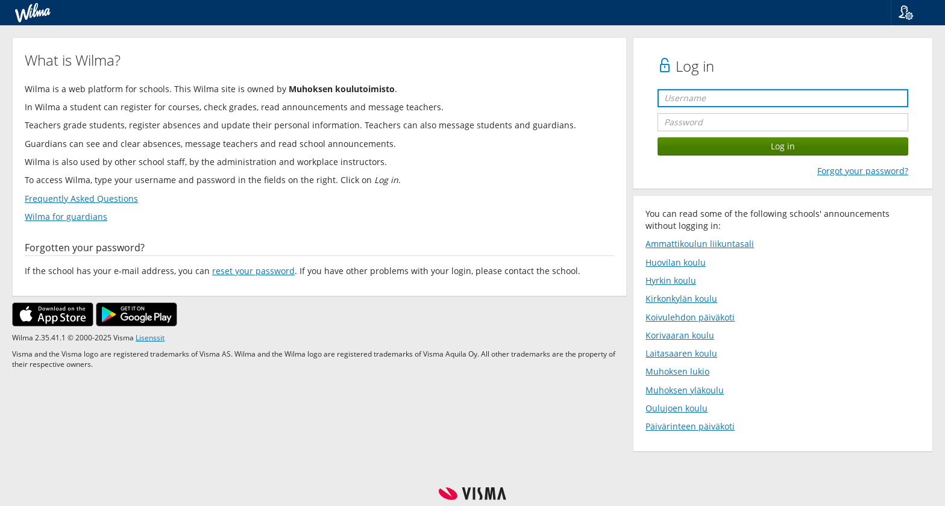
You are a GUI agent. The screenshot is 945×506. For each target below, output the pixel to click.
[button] (913, 12)
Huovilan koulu (675, 262)
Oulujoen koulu (676, 408)
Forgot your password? (862, 170)
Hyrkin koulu (670, 280)
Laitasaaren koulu (681, 353)
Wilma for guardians (66, 216)
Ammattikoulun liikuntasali (699, 243)
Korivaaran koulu (679, 335)
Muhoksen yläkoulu (684, 390)
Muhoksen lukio (677, 371)
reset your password (253, 270)
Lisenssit (150, 337)
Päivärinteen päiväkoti (690, 426)
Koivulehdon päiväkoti (690, 317)
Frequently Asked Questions (81, 198)
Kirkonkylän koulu (681, 298)
